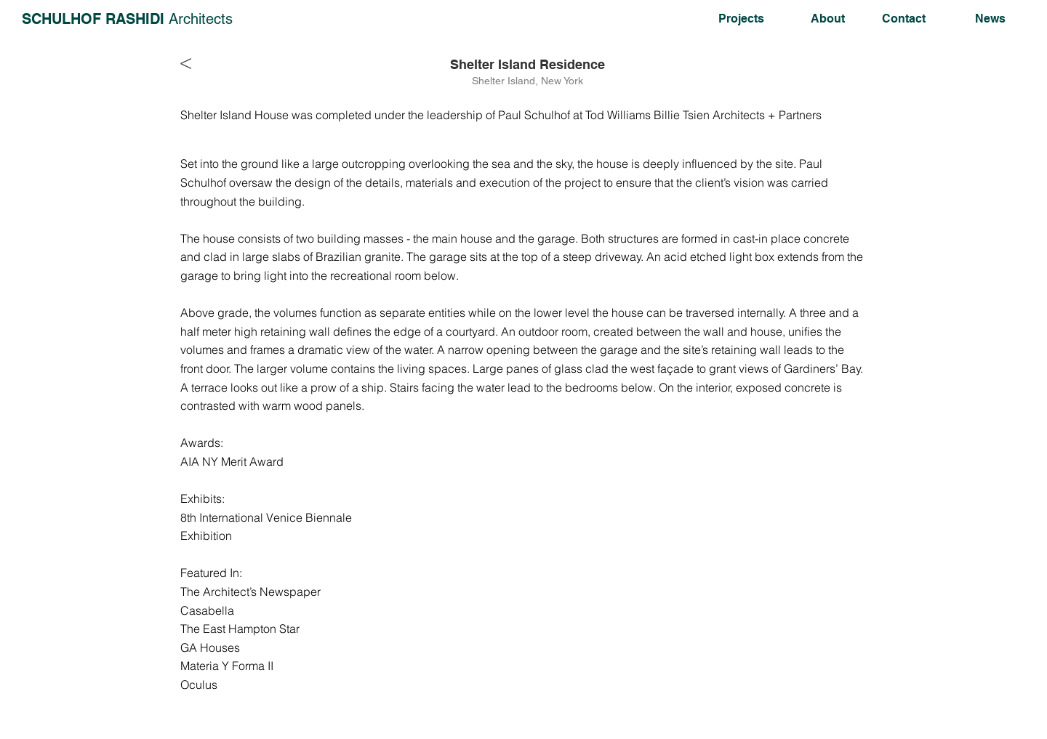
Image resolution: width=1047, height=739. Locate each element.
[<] (190, 62)
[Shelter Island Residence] (527, 64)
